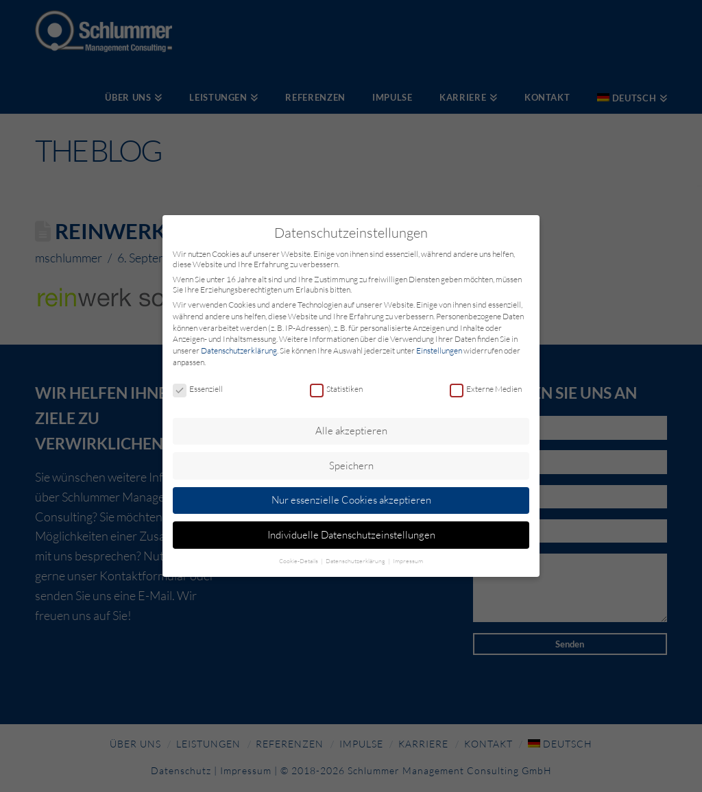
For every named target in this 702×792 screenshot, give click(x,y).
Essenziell (198, 389)
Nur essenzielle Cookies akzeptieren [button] (351, 499)
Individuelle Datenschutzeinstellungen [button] (351, 534)
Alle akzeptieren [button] (351, 430)
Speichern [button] (351, 465)
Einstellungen (439, 350)
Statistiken (336, 389)
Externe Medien (486, 389)
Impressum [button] (408, 560)
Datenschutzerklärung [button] (356, 560)
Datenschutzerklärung (239, 350)
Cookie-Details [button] (299, 560)
